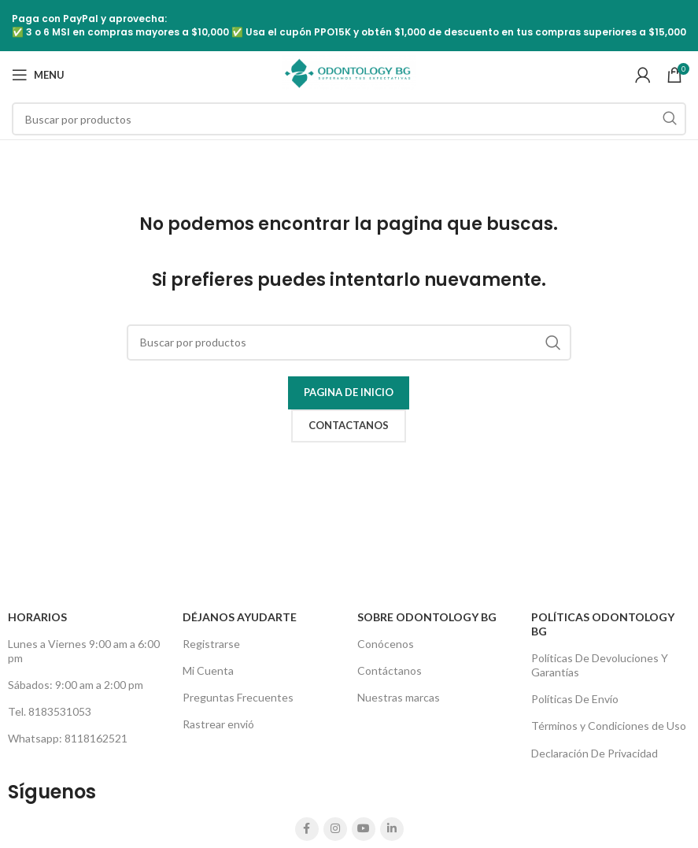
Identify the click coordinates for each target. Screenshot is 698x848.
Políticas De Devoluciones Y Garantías (599, 665)
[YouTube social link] (363, 829)
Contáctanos (389, 670)
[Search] (349, 118)
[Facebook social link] (307, 829)
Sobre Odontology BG (427, 617)
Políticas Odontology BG (602, 624)
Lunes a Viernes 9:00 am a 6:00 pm (84, 651)
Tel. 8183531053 (49, 711)
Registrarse (211, 643)
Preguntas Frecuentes (238, 697)
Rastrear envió (218, 724)
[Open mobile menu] (38, 75)
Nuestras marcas (398, 697)
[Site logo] (348, 73)
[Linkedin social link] (392, 829)
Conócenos (385, 643)
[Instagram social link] (335, 829)
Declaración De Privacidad (594, 753)
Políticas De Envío (575, 698)
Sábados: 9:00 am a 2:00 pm (75, 684)
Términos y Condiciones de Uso (608, 725)
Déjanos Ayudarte (240, 617)
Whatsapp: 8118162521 (67, 738)
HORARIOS (37, 617)
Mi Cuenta (208, 670)
